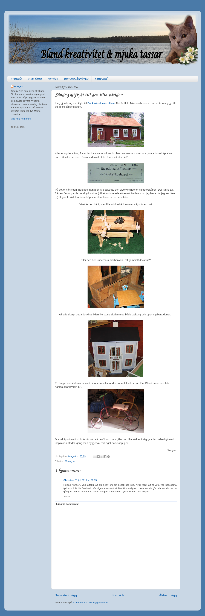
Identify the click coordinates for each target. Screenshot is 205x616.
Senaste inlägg (66, 595)
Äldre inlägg (168, 595)
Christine (68, 480)
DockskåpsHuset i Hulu (101, 103)
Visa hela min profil (21, 118)
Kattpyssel (100, 78)
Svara (66, 496)
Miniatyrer (70, 461)
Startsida (16, 78)
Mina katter (35, 78)
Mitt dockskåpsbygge (76, 78)
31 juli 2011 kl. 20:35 (86, 480)
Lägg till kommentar (67, 504)
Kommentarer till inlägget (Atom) (90, 602)
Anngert (18, 86)
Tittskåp (53, 78)
